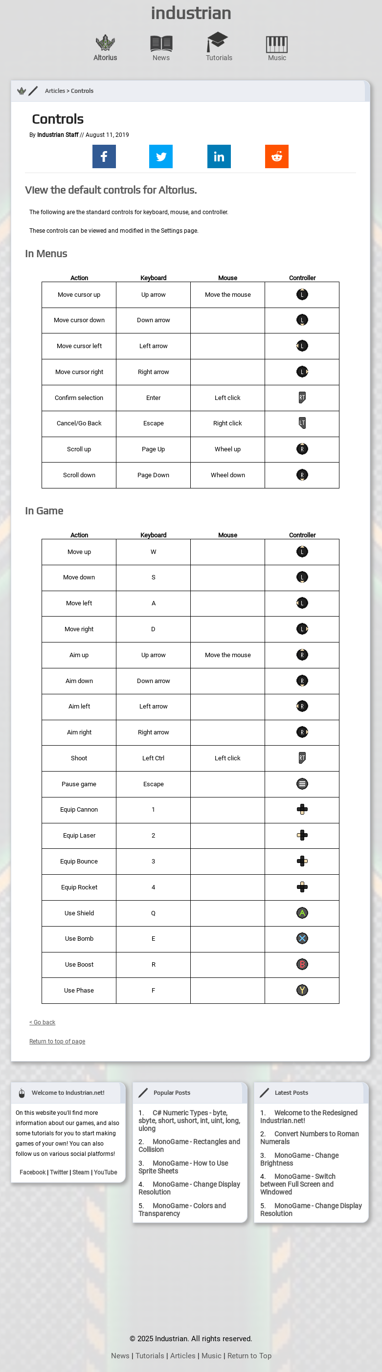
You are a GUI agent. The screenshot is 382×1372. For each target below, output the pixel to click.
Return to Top (249, 1355)
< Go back (42, 1022)
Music (277, 46)
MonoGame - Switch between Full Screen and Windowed (298, 1184)
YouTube (105, 1172)
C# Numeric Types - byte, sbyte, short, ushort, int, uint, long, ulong (189, 1120)
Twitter (59, 1172)
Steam (81, 1172)
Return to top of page (57, 1041)
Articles (55, 91)
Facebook (32, 1172)
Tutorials (219, 46)
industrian (191, 12)
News (161, 46)
